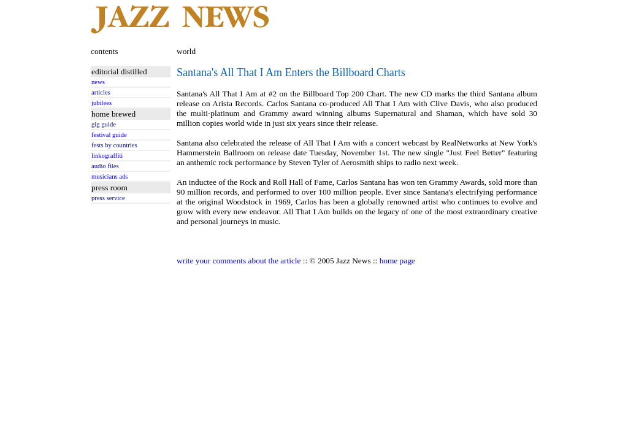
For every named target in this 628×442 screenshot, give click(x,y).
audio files (105, 166)
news (98, 82)
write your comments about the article (239, 260)
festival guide (109, 134)
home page (397, 260)
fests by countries (114, 145)
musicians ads (109, 176)
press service (108, 198)
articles (100, 92)
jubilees (101, 102)
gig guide (103, 124)
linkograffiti (107, 155)
